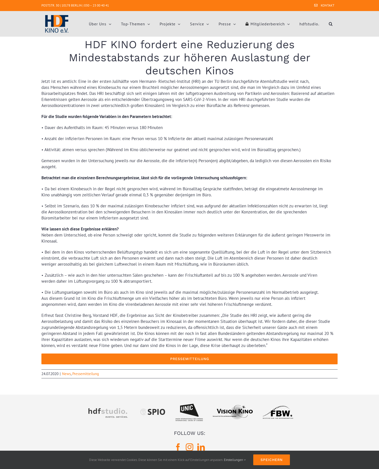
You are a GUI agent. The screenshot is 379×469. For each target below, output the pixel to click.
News (66, 373)
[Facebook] (178, 447)
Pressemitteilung (85, 373)
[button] (331, 23)
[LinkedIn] (201, 447)
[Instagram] (189, 447)
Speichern (272, 460)
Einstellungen (235, 460)
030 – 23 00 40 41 (96, 5)
